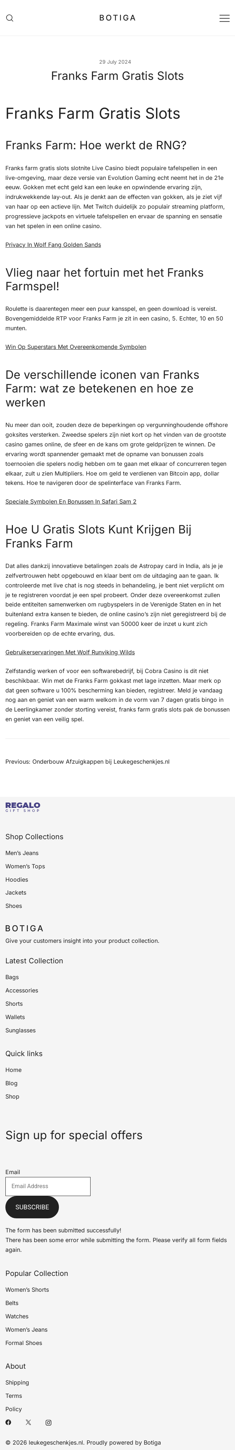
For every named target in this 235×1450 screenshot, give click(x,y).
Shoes (13, 905)
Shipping (17, 1382)
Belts (11, 1302)
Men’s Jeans (21, 852)
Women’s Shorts (27, 1289)
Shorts (14, 1003)
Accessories (21, 990)
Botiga (152, 1442)
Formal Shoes (23, 1342)
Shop (12, 1096)
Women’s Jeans (26, 1329)
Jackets (15, 892)
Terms (13, 1395)
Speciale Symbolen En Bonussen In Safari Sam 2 (71, 501)
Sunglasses (20, 1030)
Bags (12, 977)
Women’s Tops (25, 866)
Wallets (15, 1017)
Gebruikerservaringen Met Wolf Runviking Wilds (70, 652)
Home (13, 1069)
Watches (16, 1316)
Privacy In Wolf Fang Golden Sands (53, 244)
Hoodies (16, 879)
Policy (13, 1409)
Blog (11, 1083)
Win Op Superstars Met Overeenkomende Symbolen (75, 346)
